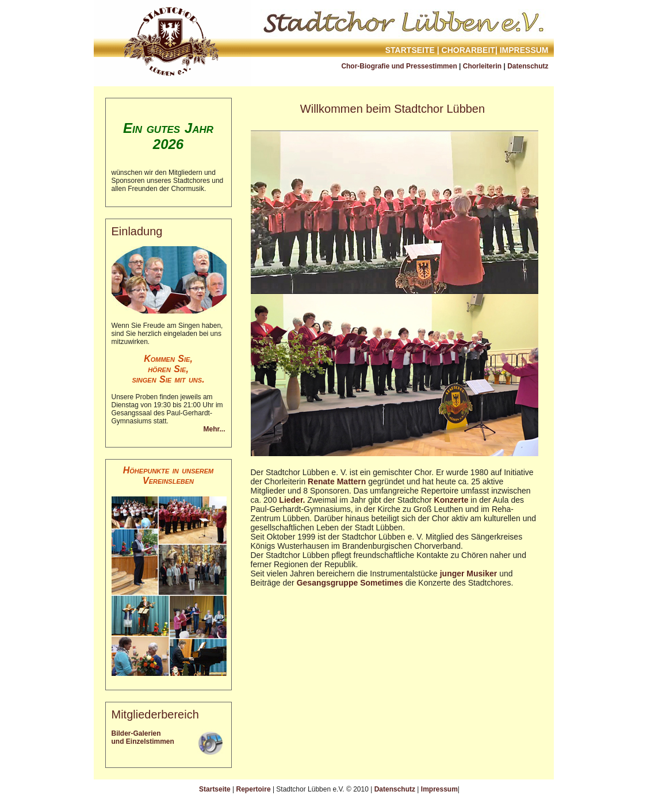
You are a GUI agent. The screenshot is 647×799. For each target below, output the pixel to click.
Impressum (524, 50)
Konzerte (451, 499)
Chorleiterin (482, 66)
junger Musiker (468, 573)
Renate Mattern (337, 481)
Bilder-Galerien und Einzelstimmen (143, 737)
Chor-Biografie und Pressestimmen (399, 66)
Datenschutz (527, 66)
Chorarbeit (468, 50)
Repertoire (253, 789)
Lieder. (292, 499)
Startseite (410, 50)
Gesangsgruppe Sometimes (350, 582)
